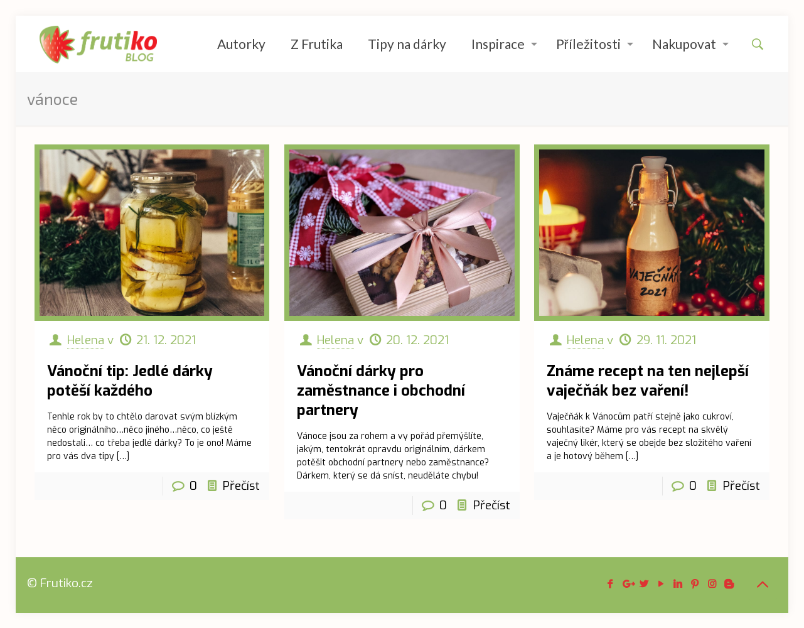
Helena (85, 340)
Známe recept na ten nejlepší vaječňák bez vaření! (648, 381)
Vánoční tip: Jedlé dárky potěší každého (130, 381)
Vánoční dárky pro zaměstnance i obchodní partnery (381, 390)
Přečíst (241, 486)
